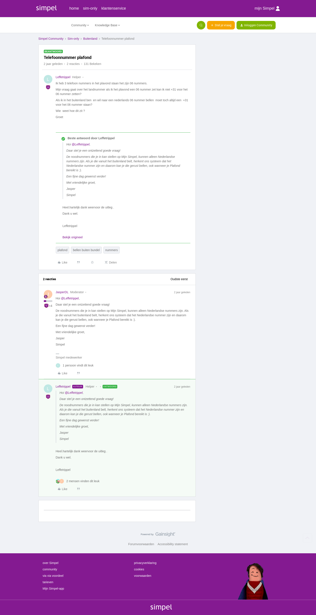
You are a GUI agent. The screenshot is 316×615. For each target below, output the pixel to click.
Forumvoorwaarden (141, 544)
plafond (63, 250)
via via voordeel (53, 575)
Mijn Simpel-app (53, 588)
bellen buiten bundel (86, 250)
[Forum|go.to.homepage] (52, 25)
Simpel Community (50, 38)
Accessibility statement (172, 544)
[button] (221, 25)
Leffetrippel (63, 77)
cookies (139, 569)
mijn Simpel (267, 8)
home (74, 8)
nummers (111, 250)
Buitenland (90, 38)
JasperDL (62, 292)
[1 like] (75, 365)
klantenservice (113, 8)
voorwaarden (142, 575)
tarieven (48, 582)
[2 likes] (78, 481)
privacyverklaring (145, 563)
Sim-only (73, 38)
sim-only (90, 8)
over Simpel (51, 563)
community (50, 569)
